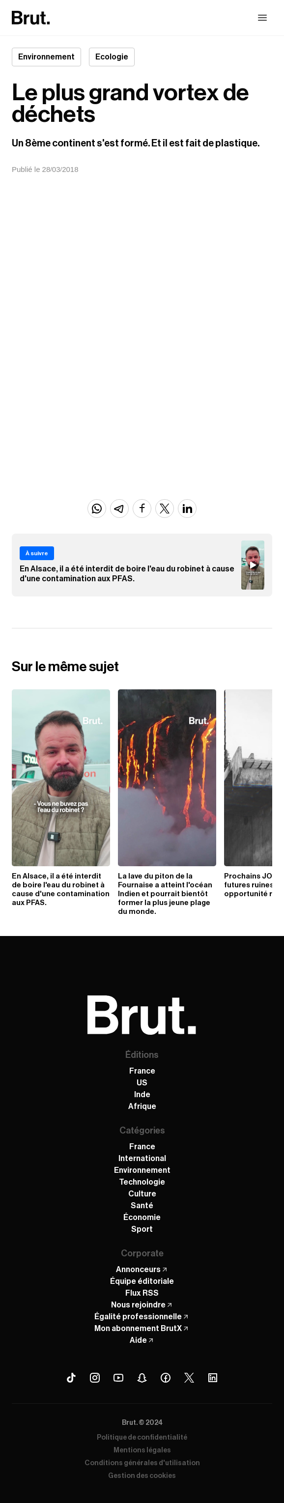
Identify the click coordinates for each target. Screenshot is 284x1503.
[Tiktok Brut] (71, 1378)
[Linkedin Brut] (213, 1378)
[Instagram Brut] (95, 1378)
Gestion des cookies (142, 1476)
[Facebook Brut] (165, 1378)
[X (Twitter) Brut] (189, 1378)
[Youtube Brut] (118, 1378)
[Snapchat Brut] (142, 1378)
